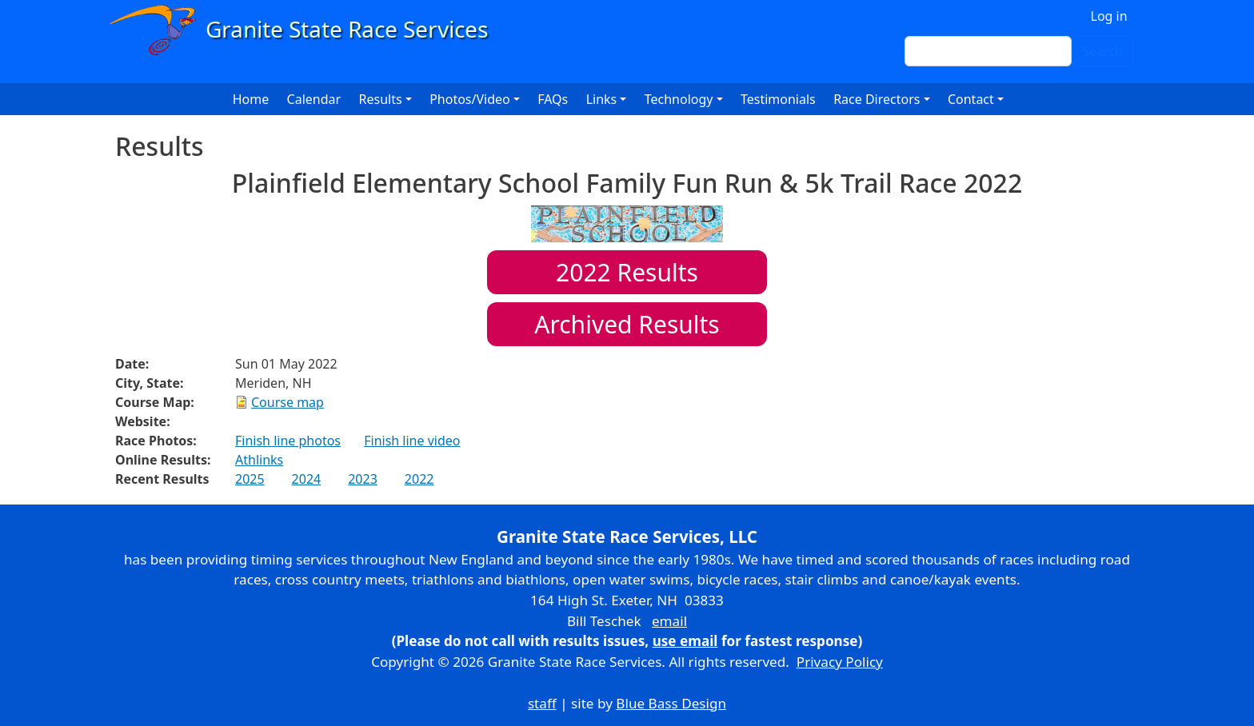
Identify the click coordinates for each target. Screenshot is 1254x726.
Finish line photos (288, 440)
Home (251, 99)
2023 (362, 479)
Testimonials (778, 99)
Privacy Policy (840, 661)
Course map (287, 402)
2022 (419, 479)
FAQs (552, 99)
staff (542, 703)
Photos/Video (469, 99)
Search (1102, 51)
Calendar (314, 99)
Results (627, 272)
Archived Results (626, 324)
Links (601, 99)
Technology (679, 99)
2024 (306, 479)
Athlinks (259, 460)
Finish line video (412, 440)
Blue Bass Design (671, 703)
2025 (250, 479)
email (669, 621)
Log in (1109, 16)
